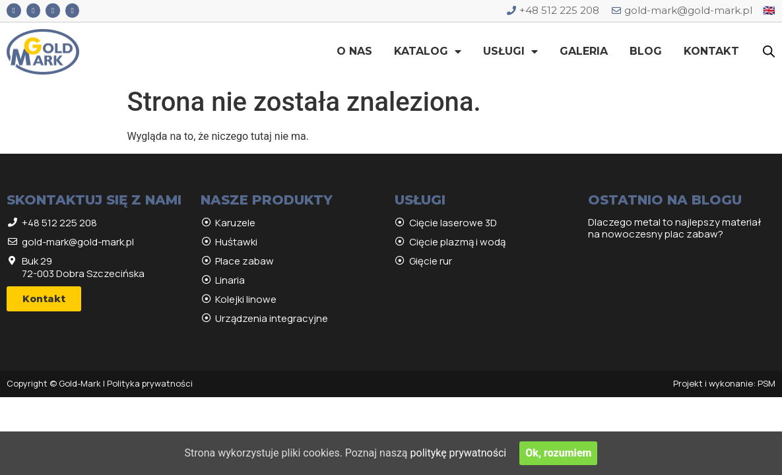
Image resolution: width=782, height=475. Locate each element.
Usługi (510, 51)
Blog (646, 51)
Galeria (584, 51)
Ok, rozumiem (558, 453)
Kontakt (711, 51)
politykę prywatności (458, 453)
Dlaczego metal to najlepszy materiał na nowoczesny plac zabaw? (675, 228)
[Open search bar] (768, 51)
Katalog (427, 51)
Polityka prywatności (150, 383)
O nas (354, 51)
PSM (766, 383)
